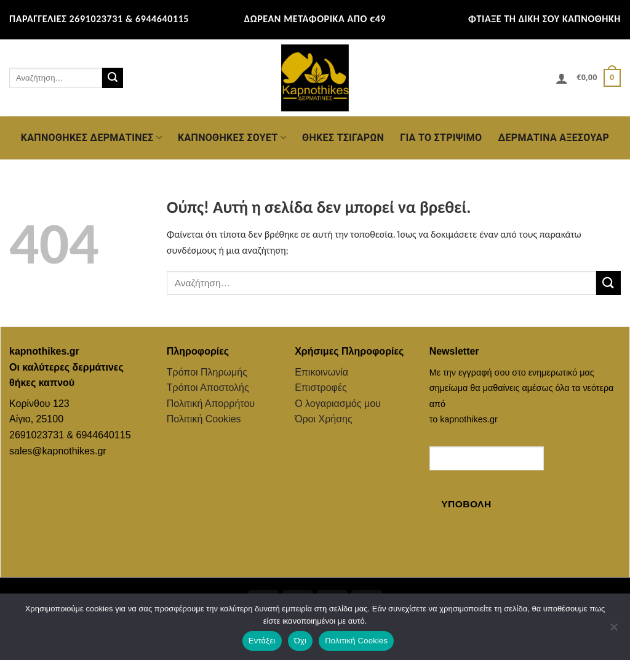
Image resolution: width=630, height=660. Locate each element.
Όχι (300, 640)
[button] (562, 78)
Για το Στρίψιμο (441, 137)
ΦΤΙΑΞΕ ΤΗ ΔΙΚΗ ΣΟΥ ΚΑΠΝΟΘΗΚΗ (544, 19)
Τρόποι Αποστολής (208, 387)
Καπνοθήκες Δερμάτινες (91, 138)
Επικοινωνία (321, 372)
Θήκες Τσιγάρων (343, 137)
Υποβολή (466, 504)
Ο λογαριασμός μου (338, 403)
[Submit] (112, 78)
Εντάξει (262, 640)
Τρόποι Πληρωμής (207, 372)
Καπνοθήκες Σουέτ (232, 138)
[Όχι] (613, 630)
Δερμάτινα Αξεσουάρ (553, 137)
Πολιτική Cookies (204, 419)
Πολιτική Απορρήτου (211, 403)
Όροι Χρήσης (324, 419)
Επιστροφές (321, 387)
